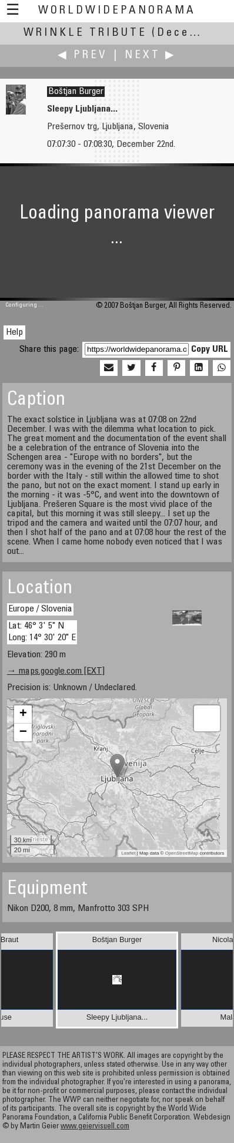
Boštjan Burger (75, 91)
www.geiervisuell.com (95, 1127)
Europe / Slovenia (40, 609)
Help (14, 332)
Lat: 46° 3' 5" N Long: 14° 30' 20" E (42, 631)
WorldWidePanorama (117, 10)
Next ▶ (150, 55)
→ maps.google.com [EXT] (56, 671)
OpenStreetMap (181, 853)
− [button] (23, 732)
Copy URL (209, 349)
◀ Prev (83, 55)
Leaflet (128, 853)
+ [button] (23, 714)
